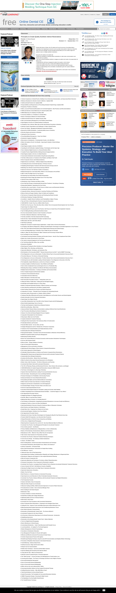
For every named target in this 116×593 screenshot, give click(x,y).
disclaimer (39, 71)
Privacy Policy (59, 586)
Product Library (61, 28)
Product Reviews (71, 28)
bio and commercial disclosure (49, 71)
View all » (76, 86)
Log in (105, 14)
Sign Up (112, 14)
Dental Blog (23, 28)
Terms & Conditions (67, 586)
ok (104, 590)
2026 (65, 40)
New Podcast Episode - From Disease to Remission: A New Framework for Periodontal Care (97, 55)
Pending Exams (80, 28)
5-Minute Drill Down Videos (34, 28)
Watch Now (9, 57)
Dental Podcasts (15, 28)
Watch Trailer (98, 182)
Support (98, 14)
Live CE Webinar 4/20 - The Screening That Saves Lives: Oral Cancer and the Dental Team (98, 39)
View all (89, 33)
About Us (87, 14)
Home (82, 14)
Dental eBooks (52, 28)
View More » (111, 89)
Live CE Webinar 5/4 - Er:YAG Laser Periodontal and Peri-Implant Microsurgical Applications (99, 49)
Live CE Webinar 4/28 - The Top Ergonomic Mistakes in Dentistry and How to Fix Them (99, 52)
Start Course (87, 174)
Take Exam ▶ (49, 78)
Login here (58, 83)
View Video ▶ (26, 78)
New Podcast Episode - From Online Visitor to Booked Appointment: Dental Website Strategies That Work (96, 46)
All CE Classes (4, 28)
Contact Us (92, 14)
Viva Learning (31, 44)
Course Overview (100, 174)
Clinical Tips (45, 28)
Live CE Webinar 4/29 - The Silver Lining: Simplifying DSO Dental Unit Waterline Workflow (99, 36)
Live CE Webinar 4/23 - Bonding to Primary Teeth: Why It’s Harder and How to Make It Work (97, 43)
